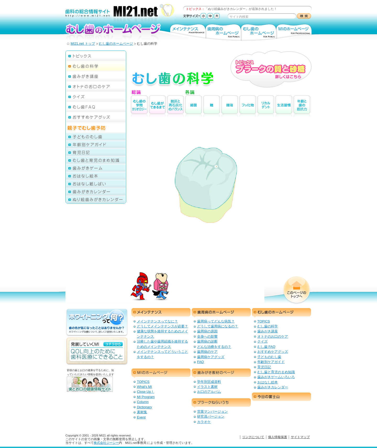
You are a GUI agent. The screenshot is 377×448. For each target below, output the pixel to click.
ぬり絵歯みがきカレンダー (95, 199)
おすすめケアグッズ (95, 117)
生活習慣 (283, 106)
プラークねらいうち (221, 403)
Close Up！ (145, 392)
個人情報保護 (277, 437)
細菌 (193, 106)
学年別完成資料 (209, 382)
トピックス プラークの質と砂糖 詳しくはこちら (271, 69)
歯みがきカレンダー (95, 191)
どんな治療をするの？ (214, 347)
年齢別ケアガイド (95, 144)
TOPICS (263, 321)
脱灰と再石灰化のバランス (175, 106)
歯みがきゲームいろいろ (276, 377)
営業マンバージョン (212, 411)
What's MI (144, 387)
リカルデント (265, 106)
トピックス (95, 55)
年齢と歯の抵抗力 (301, 106)
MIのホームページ (294, 32)
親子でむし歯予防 (95, 126)
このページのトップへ (297, 290)
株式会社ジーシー (106, 442)
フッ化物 (247, 106)
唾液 (229, 106)
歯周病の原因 (207, 331)
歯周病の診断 (207, 341)
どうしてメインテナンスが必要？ (162, 326)
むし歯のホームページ (115, 31)
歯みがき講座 (95, 76)
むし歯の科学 (95, 66)
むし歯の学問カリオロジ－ (139, 106)
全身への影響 (207, 336)
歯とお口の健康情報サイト (98, 388)
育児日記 (95, 152)
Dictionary (144, 407)
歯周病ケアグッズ (210, 357)
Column (143, 402)
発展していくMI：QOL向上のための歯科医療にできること (96, 351)
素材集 (142, 412)
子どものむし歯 (95, 136)
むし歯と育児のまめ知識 (95, 160)
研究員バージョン (210, 416)
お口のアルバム (209, 392)
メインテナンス (188, 32)
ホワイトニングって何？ (96, 322)
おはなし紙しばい (95, 184)
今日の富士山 (281, 397)
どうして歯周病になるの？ (217, 326)
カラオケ (204, 422)
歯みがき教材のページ (221, 373)
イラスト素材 (207, 387)
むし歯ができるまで (157, 106)
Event (141, 417)
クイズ (95, 96)
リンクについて (253, 437)
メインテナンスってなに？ (157, 321)
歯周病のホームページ (223, 32)
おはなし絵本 (95, 176)
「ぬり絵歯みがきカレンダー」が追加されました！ (241, 9)
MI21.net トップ (83, 44)
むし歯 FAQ (266, 347)
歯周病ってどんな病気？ (216, 321)
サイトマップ (300, 437)
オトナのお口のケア (95, 86)
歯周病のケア (207, 352)
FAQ (200, 362)
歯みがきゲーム (95, 168)
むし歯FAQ (95, 106)
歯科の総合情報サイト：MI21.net (119, 14)
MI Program (146, 397)
